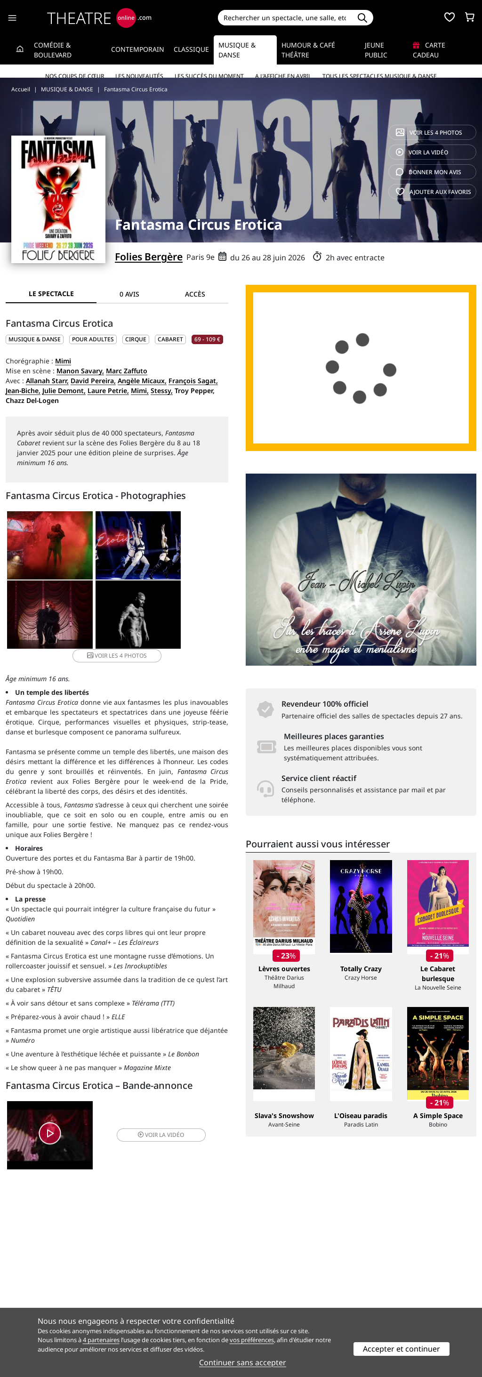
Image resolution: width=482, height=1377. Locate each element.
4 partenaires (101, 1340)
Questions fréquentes (160, 1288)
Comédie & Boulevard (53, 49)
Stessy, (162, 390)
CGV (132, 1298)
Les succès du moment (209, 76)
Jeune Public (376, 49)
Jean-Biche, (23, 390)
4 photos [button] (154, 618)
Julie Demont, (64, 390)
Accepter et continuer (401, 1349)
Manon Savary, (80, 370)
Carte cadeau (429, 49)
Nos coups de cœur (74, 76)
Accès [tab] (195, 294)
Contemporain (137, 49)
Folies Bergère (149, 256)
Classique (191, 49)
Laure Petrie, (108, 390)
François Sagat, (193, 380)
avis (428, 172)
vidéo (422, 152)
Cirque (135, 339)
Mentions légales (33, 1298)
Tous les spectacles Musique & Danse (379, 76)
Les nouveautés (139, 76)
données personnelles (184, 1298)
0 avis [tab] (129, 294)
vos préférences (252, 1340)
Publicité (260, 1288)
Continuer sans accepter (242, 1362)
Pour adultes (93, 339)
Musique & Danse (237, 49)
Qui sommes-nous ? (37, 1278)
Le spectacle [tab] (51, 293)
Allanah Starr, (47, 380)
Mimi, (140, 390)
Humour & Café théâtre (308, 49)
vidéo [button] (153, 1128)
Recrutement (26, 1288)
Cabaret (170, 339)
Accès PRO (263, 1298)
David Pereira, (93, 380)
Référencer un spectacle (285, 1278)
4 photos (429, 133)
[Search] (285, 17)
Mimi (63, 360)
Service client (147, 1278)
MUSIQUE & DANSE (34, 339)
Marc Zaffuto (126, 370)
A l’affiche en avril (283, 76)
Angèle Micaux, (142, 380)
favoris (433, 192)
